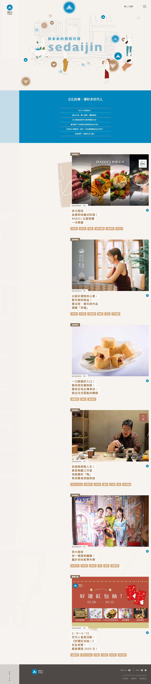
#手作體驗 (116, 314)
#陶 (119, 484)
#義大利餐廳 (99, 228)
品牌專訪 (75, 154)
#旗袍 (106, 566)
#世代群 (74, 314)
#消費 (96, 655)
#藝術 (100, 314)
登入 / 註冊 (128, 6)
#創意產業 (92, 314)
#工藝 (112, 484)
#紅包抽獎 (122, 655)
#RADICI (119, 228)
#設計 (107, 314)
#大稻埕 (74, 228)
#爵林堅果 (92, 399)
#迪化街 (82, 228)
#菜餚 (90, 228)
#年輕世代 (88, 484)
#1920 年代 (75, 566)
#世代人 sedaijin (76, 484)
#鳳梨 (83, 399)
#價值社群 (75, 655)
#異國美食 (110, 228)
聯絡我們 (134, 678)
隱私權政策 (143, 678)
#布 (100, 566)
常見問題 (125, 678)
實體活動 (75, 577)
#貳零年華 (115, 566)
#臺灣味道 (75, 399)
